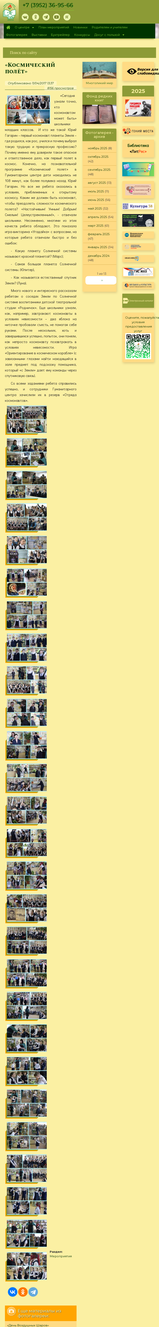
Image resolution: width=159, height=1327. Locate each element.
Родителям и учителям (109, 27)
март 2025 (96, 225)
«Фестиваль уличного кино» (29, 851)
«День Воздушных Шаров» (28, 816)
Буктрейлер (60, 35)
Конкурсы (82, 35)
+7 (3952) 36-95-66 (48, 5)
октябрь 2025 (98, 157)
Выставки (39, 35)
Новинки (80, 27)
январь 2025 (97, 247)
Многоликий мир (99, 83)
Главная (8, 27)
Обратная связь (111, 934)
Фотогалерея (16, 35)
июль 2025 (96, 191)
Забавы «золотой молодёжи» (29, 843)
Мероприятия (65, 749)
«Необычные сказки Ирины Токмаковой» (39, 834)
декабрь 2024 (98, 256)
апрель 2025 (97, 217)
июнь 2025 (96, 200)
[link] (79, 52)
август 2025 (97, 183)
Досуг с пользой (108, 35)
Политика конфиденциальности (124, 927)
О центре (23, 27)
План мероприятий (53, 27)
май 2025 (95, 208)
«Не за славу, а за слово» (26, 825)
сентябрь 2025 (99, 170)
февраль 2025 (99, 234)
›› (102, 280)
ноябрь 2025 (97, 148)
